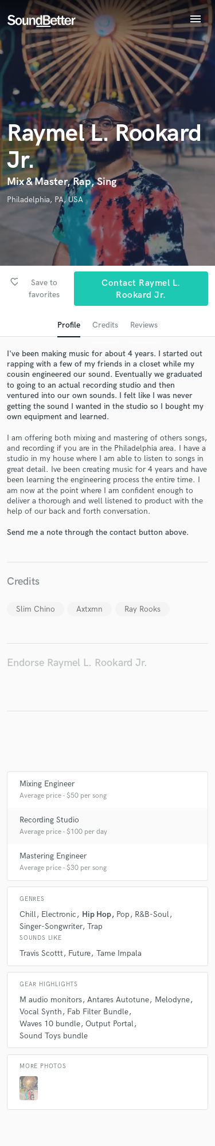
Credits (105, 325)
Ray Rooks (142, 609)
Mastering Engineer (53, 856)
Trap (95, 926)
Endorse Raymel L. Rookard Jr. (77, 663)
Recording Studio (49, 820)
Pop (123, 914)
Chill (27, 914)
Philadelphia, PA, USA (45, 199)
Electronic (58, 914)
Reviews (144, 325)
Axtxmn (89, 609)
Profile (68, 325)
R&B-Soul (152, 914)
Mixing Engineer (47, 784)
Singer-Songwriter (50, 926)
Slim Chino (35, 609)
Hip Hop (96, 914)
